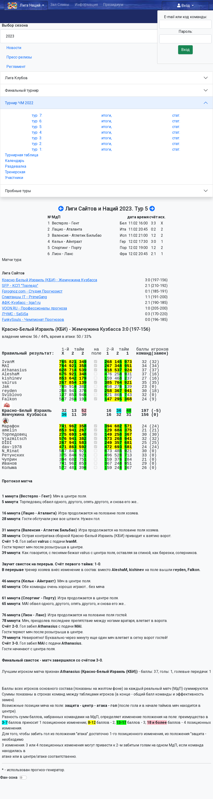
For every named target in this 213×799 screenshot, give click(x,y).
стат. (176, 115)
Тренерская (15, 172)
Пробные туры (18, 191)
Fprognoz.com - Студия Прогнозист (32, 291)
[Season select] (106, 36)
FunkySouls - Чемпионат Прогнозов (33, 319)
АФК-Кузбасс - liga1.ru (21, 302)
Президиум (113, 4)
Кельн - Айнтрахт (67, 241)
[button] (23, 777)
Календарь (14, 160)
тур (37, 115)
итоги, (106, 115)
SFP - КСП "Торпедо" (20, 285)
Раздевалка (15, 166)
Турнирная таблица (21, 155)
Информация (86, 4)
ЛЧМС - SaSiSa (15, 314)
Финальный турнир (22, 90)
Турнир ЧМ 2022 (19, 103)
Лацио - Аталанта (67, 229)
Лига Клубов (16, 78)
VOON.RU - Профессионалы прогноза (34, 308)
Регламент (15, 66)
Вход (184, 5)
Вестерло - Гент (65, 223)
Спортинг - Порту (67, 247)
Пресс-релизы (19, 57)
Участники (14, 177)
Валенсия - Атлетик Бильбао (77, 235)
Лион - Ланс (62, 254)
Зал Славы (59, 4)
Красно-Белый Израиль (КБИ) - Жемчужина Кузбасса (49, 280)
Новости (13, 48)
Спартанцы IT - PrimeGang (24, 297)
